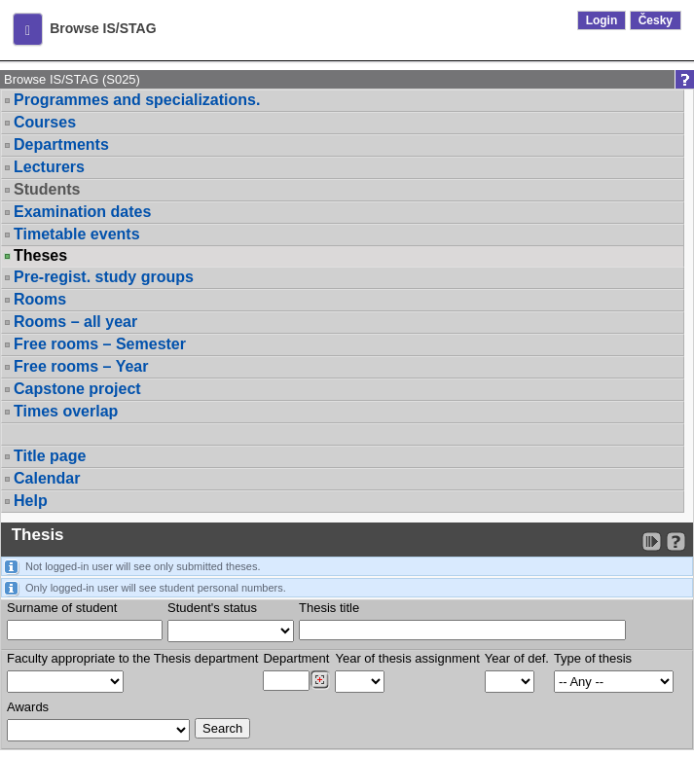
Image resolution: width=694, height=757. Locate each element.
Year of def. (517, 658)
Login (602, 20)
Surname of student (62, 607)
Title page (50, 456)
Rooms (40, 299)
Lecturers (49, 167)
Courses (45, 122)
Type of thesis (593, 658)
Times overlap (66, 411)
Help (31, 500)
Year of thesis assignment (407, 658)
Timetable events (77, 234)
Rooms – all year (75, 321)
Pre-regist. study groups (104, 277)
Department (296, 658)
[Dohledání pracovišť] (320, 680)
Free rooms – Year (81, 366)
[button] (28, 29)
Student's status (212, 607)
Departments (61, 144)
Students (47, 189)
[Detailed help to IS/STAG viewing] (676, 541)
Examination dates (82, 211)
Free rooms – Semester (100, 344)
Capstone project (77, 388)
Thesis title (329, 607)
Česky (656, 20)
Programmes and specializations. (137, 99)
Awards (28, 707)
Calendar (47, 478)
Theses (40, 256)
